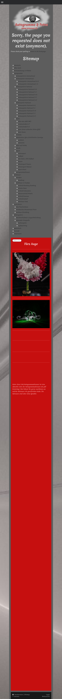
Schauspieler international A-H (28, 81)
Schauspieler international (25, 79)
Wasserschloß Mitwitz (25, 193)
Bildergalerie (18, 215)
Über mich (17, 68)
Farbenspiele (22, 223)
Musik (18, 148)
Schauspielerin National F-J (27, 92)
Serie (18, 119)
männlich (21, 143)
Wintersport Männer (25, 167)
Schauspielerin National (24, 87)
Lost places (18, 204)
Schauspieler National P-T (27, 113)
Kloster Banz (22, 188)
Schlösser (17, 175)
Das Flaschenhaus (22, 207)
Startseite (17, 65)
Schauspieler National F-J (26, 108)
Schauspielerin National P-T (27, 97)
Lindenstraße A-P (24, 124)
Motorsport (22, 153)
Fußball (20, 156)
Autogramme (18, 73)
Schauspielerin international (25, 76)
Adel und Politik (21, 145)
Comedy (18, 135)
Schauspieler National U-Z (27, 116)
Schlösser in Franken (23, 183)
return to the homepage (38, 51)
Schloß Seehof (23, 199)
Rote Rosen (22, 132)
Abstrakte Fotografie (23, 220)
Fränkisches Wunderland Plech (26, 210)
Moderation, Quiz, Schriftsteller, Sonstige (29, 137)
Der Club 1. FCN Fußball (26, 159)
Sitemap (27, 694)
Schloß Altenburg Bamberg (27, 185)
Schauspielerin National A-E (27, 89)
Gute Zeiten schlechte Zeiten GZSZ (29, 129)
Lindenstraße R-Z (24, 127)
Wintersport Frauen (24, 164)
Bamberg (21, 180)
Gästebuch (17, 228)
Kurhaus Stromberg (22, 212)
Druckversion (17, 694)
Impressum (17, 234)
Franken (19, 177)
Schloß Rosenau (23, 196)
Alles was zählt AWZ (24, 121)
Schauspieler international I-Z (28, 84)
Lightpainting (22, 226)
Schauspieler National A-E (27, 105)
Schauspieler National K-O (27, 111)
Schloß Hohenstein (24, 191)
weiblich (21, 140)
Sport (18, 151)
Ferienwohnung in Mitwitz (22, 71)
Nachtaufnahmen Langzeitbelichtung (28, 218)
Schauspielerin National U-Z (27, 100)
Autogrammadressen (23, 172)
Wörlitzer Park (23, 201)
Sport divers (22, 169)
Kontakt (16, 231)
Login (48, 694)
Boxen (20, 161)
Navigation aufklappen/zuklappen (31, 2)
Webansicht (46, 696)
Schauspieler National (23, 103)
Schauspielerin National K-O (27, 95)
